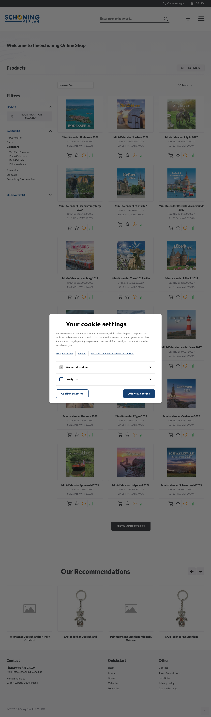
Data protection (64, 353)
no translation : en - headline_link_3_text (112, 353)
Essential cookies (77, 367)
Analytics (72, 379)
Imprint (82, 353)
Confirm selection (72, 393)
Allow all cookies (139, 393)
